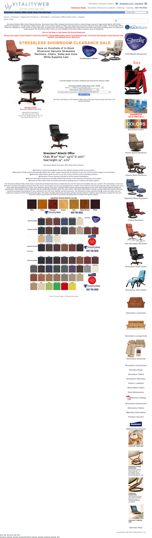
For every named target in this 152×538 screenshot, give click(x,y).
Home (6, 17)
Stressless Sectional (136, 358)
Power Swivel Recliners (136, 153)
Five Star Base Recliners (136, 243)
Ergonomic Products (29, 17)
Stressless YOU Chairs (136, 289)
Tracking (129, 8)
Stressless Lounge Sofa (136, 335)
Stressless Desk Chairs (136, 266)
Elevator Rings (136, 370)
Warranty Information (136, 412)
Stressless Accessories (136, 365)
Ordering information (71, 296)
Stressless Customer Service (100, 4)
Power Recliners (136, 219)
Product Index (59, 296)
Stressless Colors (136, 129)
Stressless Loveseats (136, 312)
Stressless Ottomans (135, 379)
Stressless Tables (136, 374)
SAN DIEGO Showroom (136, 54)
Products (15, 17)
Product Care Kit (136, 417)
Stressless (45, 17)
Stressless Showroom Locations (101, 8)
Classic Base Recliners (136, 174)
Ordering (120, 8)
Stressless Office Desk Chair (64, 17)
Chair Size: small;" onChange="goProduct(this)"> (136, 12)
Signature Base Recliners (136, 197)
